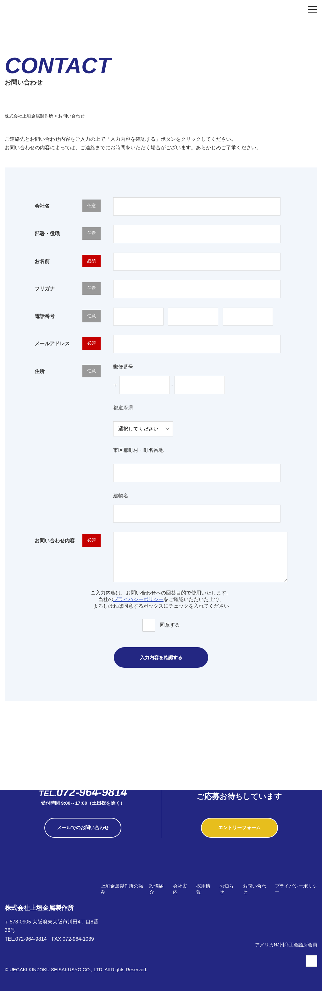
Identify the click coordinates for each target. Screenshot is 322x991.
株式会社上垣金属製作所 (39, 897)
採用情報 (203, 889)
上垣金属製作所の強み (122, 889)
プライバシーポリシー (138, 599)
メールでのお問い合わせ (83, 827)
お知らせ (226, 889)
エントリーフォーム (239, 827)
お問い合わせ (254, 889)
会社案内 (180, 889)
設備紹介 (156, 889)
